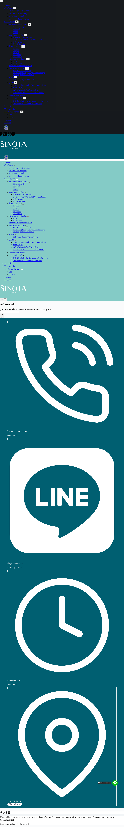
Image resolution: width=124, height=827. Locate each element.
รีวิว (10, 272)
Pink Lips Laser (18, 199)
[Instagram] (6, 136)
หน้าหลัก (7, 162)
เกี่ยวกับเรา (9, 165)
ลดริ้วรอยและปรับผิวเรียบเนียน (20, 223)
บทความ (7, 277)
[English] (6, 158)
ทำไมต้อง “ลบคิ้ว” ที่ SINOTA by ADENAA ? (29, 197)
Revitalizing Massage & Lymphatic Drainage (29, 230)
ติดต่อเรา (7, 280)
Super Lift (16, 186)
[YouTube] (11, 136)
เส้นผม (12, 234)
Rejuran (16, 206)
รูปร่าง (12, 240)
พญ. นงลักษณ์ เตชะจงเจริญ (19, 168)
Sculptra (16, 208)
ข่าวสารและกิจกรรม (12, 269)
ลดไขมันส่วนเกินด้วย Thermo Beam (26, 247)
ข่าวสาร (12, 274)
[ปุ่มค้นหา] (2, 315)
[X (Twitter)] (14, 136)
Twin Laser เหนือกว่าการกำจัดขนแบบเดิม (28, 250)
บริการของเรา (10, 179)
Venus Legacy (18, 245)
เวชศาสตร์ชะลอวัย (16, 255)
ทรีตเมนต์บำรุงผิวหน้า (17, 225)
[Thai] (6, 156)
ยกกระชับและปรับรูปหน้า (19, 182)
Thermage (16, 188)
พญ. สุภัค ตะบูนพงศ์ (16, 173)
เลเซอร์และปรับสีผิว (16, 192)
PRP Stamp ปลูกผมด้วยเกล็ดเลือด (25, 237)
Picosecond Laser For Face (22, 194)
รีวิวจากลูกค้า (9, 266)
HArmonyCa (17, 220)
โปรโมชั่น (8, 263)
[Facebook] (1, 136)
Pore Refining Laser (20, 201)
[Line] (4, 136)
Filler (15, 218)
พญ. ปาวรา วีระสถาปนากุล (19, 176)
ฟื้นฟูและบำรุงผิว (15, 204)
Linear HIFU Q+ (19, 184)
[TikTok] (9, 136)
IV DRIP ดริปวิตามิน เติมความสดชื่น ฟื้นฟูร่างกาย (31, 258)
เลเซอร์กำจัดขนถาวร (17, 252)
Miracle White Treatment (22, 228)
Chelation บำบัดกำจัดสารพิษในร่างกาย (27, 261)
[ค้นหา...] (9, 312)
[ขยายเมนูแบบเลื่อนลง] (14, 165)
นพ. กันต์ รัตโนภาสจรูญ (18, 171)
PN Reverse (17, 212)
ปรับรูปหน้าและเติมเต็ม (18, 216)
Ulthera (15, 190)
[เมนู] (3, 299)
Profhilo (16, 210)
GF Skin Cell (17, 214)
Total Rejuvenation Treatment (23, 232)
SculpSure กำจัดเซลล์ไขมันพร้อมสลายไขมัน (29, 242)
